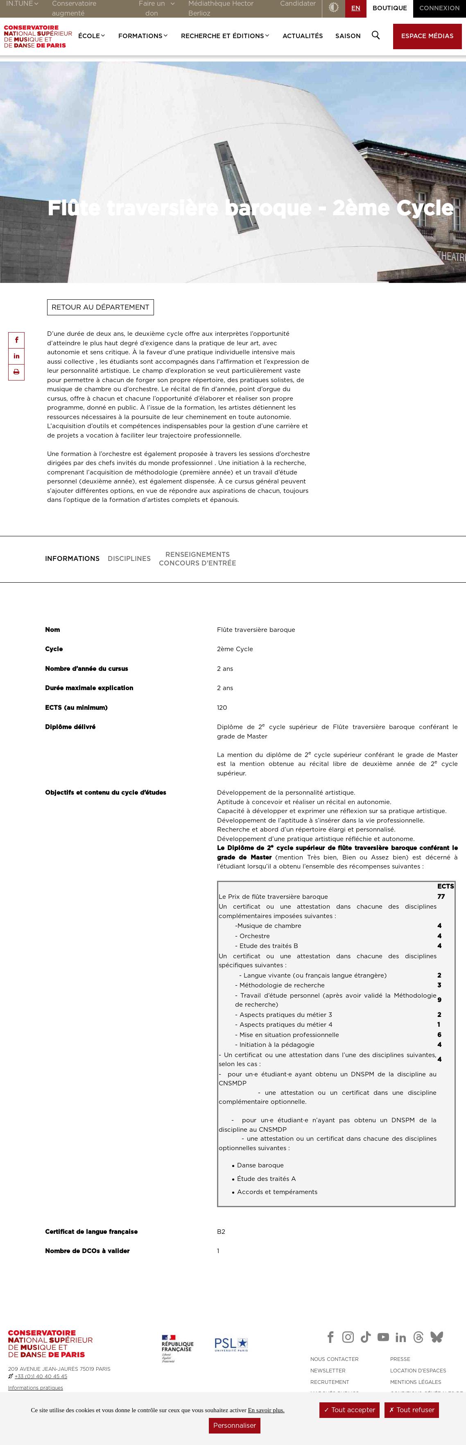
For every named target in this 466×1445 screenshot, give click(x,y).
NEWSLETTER (328, 1370)
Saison (348, 36)
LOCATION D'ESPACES (418, 1370)
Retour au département (100, 307)
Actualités (303, 36)
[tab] (72, 559)
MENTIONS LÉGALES (415, 1382)
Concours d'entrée (197, 559)
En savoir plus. (266, 1410)
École (92, 36)
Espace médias (427, 36)
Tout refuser (411, 1410)
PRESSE (400, 1359)
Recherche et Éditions (225, 36)
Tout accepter (349, 1410)
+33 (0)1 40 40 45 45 (41, 1376)
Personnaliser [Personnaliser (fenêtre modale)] (234, 1425)
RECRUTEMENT (329, 1382)
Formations (143, 36)
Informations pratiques (35, 1388)
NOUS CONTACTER (334, 1359)
